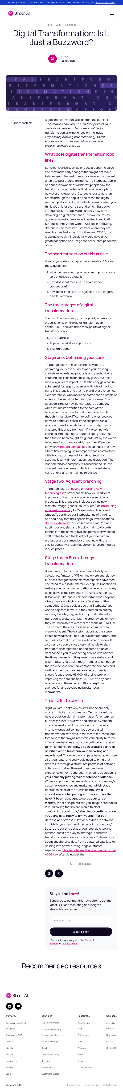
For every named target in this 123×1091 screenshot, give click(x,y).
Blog (80, 1028)
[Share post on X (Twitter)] (59, 873)
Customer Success (50, 1074)
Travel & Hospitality (50, 1054)
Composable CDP (14, 1035)
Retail (44, 1048)
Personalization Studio (16, 1023)
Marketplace (47, 1067)
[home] (18, 13)
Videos (81, 1054)
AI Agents (10, 1028)
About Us (110, 1023)
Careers (110, 1041)
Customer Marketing (51, 1029)
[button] (111, 13)
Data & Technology (49, 1041)
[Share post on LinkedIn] (49, 873)
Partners (110, 1028)
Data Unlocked (84, 1035)
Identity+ (10, 1048)
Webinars (82, 1048)
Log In (8, 1074)
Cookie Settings (109, 1085)
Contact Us (111, 1048)
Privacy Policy (70, 943)
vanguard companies (71, 447)
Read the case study (105, 2)
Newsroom (111, 1035)
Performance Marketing (52, 1035)
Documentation (85, 1067)
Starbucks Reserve (57, 523)
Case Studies (84, 1023)
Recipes (81, 1061)
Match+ (9, 1054)
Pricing (9, 1067)
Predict (9, 1041)
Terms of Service (91, 1085)
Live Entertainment (50, 1022)
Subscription (47, 1061)
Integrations (11, 1061)
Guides (81, 1041)
